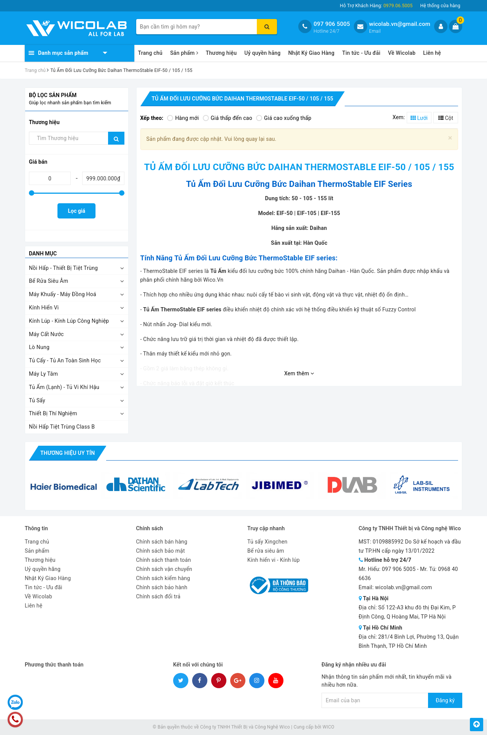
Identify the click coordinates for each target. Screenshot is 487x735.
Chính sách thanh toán (163, 560)
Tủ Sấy (37, 400)
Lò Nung (39, 347)
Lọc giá (76, 211)
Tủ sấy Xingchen (267, 542)
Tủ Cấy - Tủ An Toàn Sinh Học (65, 360)
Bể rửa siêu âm (265, 551)
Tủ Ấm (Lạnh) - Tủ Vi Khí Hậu (64, 387)
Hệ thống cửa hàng (440, 5)
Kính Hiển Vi (44, 308)
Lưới (419, 118)
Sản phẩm (184, 53)
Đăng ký (445, 700)
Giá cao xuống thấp (283, 118)
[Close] (450, 138)
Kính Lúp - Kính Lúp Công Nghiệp (69, 321)
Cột (445, 118)
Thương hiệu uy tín (67, 453)
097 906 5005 (332, 24)
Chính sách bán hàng (162, 542)
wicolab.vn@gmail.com (399, 24)
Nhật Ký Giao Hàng (311, 53)
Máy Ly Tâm (43, 374)
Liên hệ (432, 53)
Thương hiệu (221, 53)
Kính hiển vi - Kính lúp (273, 560)
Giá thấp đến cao (227, 118)
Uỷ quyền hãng (262, 53)
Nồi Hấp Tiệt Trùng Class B (62, 427)
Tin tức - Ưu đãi (361, 53)
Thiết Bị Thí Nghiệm (53, 413)
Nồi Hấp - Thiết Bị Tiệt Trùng (63, 268)
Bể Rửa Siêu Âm (48, 281)
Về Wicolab (401, 53)
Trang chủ (150, 53)
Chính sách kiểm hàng (163, 578)
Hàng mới (183, 118)
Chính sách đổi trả (158, 596)
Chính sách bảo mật (160, 551)
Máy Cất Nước (46, 334)
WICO (328, 727)
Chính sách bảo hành (162, 587)
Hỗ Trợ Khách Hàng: (376, 5)
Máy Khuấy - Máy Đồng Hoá (62, 294)
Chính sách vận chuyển (164, 569)
